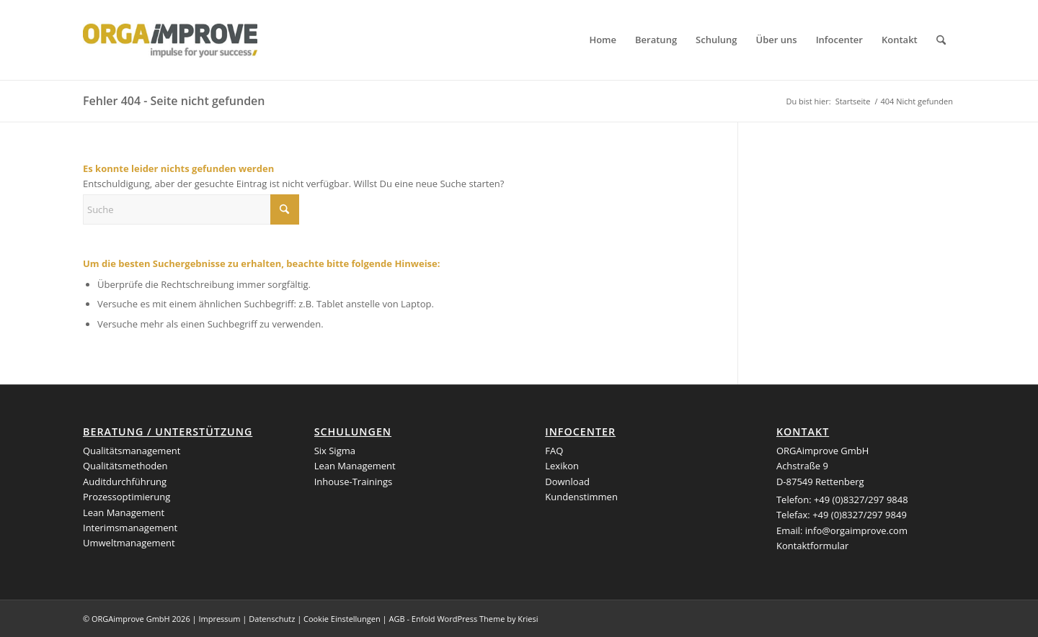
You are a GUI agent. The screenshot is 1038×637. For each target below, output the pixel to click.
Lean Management (123, 512)
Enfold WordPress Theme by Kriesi (475, 618)
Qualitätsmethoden (125, 465)
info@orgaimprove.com (856, 530)
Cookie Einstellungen (342, 618)
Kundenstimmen (581, 496)
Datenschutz (272, 618)
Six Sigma (334, 450)
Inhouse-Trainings (353, 481)
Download (567, 481)
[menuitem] (603, 40)
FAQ (554, 450)
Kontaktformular (812, 545)
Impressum (219, 618)
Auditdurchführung (125, 481)
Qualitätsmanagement (131, 450)
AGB (397, 618)
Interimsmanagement (130, 527)
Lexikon (562, 465)
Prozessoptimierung (126, 496)
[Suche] (941, 40)
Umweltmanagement (129, 542)
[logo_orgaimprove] (170, 40)
